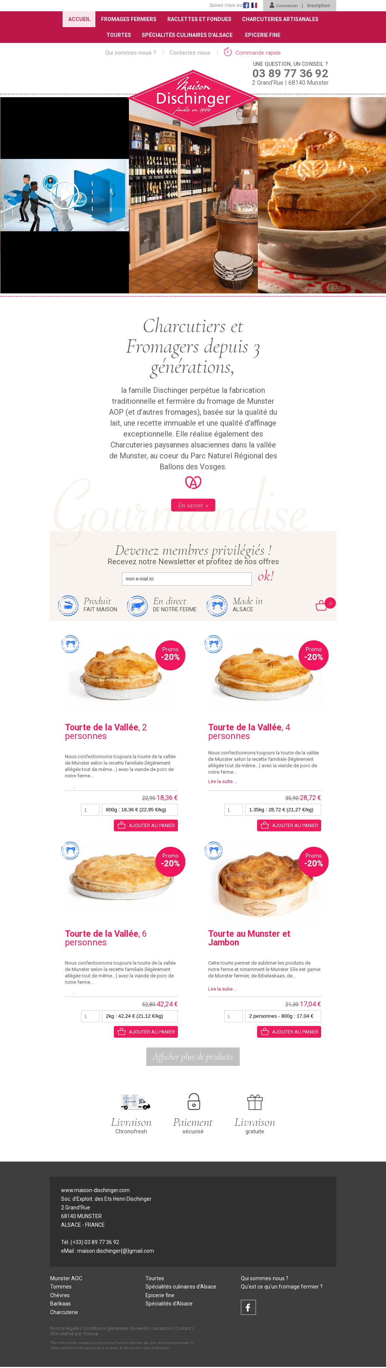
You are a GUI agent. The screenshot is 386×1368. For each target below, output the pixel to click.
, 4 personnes (249, 732)
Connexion (283, 5)
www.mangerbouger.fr (175, 1344)
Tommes (61, 1287)
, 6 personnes (106, 938)
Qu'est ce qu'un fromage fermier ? (282, 1287)
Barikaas (60, 1305)
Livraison (161, 1329)
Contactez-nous (190, 52)
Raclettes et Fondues (199, 19)
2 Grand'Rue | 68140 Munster (290, 73)
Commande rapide (252, 52)
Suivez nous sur (225, 5)
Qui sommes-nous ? (130, 52)
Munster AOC (66, 1279)
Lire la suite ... (222, 782)
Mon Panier (326, 603)
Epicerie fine (160, 1296)
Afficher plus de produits (193, 1057)
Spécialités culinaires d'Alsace (181, 1287)
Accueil (78, 19)
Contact (183, 1329)
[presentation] (24, 195)
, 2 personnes (106, 732)
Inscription (318, 5)
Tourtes (118, 35)
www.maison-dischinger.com (95, 1191)
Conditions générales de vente (115, 1329)
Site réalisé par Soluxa (74, 1334)
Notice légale (64, 1329)
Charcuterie (64, 1313)
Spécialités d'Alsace (169, 1305)
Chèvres (60, 1296)
